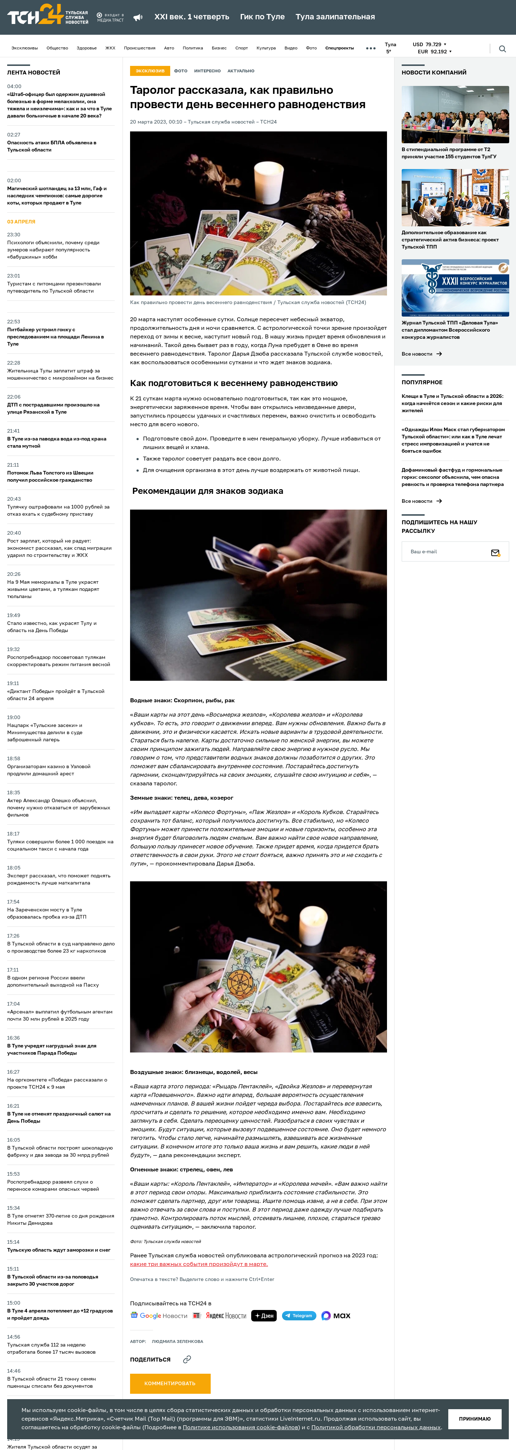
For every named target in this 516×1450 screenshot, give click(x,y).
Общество (57, 48)
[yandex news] (219, 1315)
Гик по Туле (262, 17)
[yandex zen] (264, 1315)
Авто (169, 48)
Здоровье (87, 48)
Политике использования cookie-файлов (240, 1428)
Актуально (241, 71)
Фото (311, 48)
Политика (193, 48)
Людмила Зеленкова (177, 1342)
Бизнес (219, 48)
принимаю (475, 1419)
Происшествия (140, 48)
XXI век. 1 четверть (191, 17)
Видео (291, 48)
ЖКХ (110, 48)
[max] (335, 1315)
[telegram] (299, 1315)
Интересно (207, 71)
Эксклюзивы (24, 48)
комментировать (170, 1383)
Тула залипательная (335, 17)
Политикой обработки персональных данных (376, 1428)
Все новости (417, 354)
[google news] (158, 1316)
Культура (266, 48)
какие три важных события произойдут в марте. (199, 1264)
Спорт (241, 48)
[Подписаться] (496, 551)
